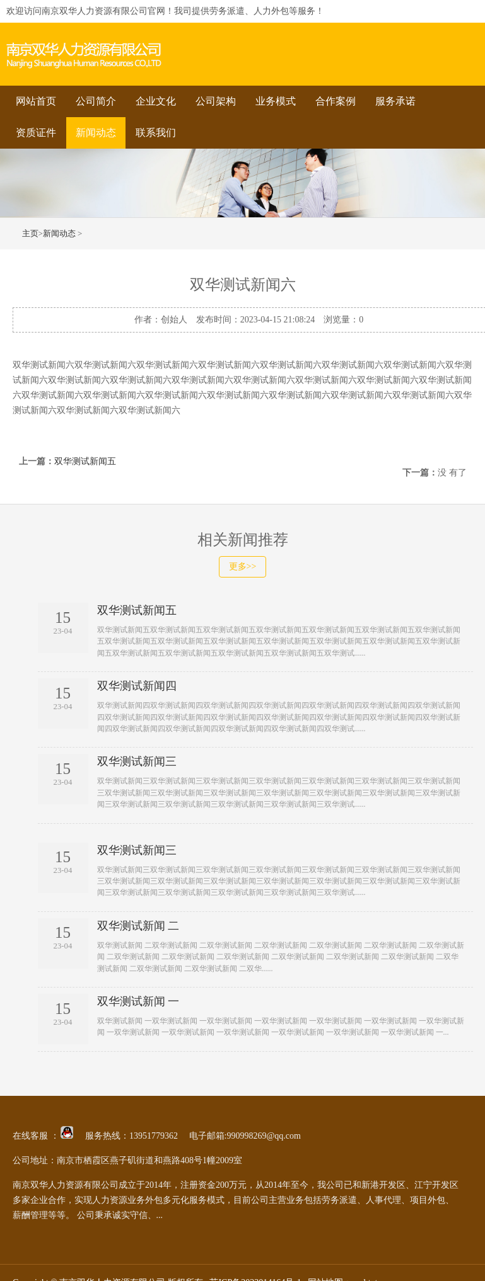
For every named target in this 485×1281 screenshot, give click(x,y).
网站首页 (36, 101)
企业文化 (156, 101)
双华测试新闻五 (85, 461)
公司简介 (96, 101)
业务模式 (275, 101)
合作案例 (335, 101)
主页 (30, 233)
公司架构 (216, 101)
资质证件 (36, 132)
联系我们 (156, 132)
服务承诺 (395, 101)
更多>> (243, 566)
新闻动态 (96, 132)
